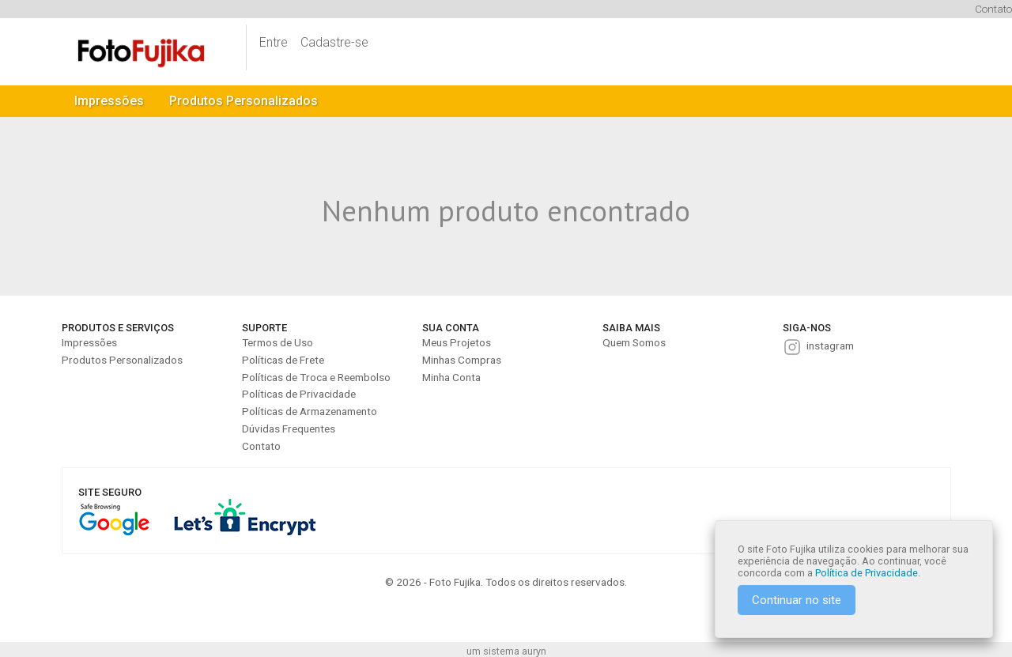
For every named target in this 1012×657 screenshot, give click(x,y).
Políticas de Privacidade (299, 393)
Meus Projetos (456, 342)
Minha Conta (451, 377)
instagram (830, 345)
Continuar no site (796, 600)
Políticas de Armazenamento (309, 411)
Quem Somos (634, 342)
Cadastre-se (334, 42)
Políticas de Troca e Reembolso (316, 377)
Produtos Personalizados (243, 100)
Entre (273, 42)
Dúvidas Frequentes (288, 428)
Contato (993, 8)
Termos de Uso (277, 342)
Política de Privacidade (866, 573)
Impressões (109, 100)
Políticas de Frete (283, 359)
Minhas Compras (461, 359)
